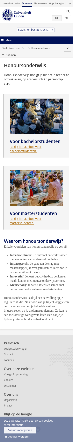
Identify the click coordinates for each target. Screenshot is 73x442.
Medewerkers (40, 3)
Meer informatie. (14, 425)
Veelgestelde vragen (15, 349)
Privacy (8, 405)
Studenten (27, 3)
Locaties (9, 360)
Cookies (8, 380)
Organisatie (10, 400)
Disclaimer (10, 386)
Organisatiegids (56, 3)
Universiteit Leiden (11, 3)
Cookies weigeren (19, 437)
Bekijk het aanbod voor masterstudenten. (25, 221)
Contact (8, 354)
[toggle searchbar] (68, 11)
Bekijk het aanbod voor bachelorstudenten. (25, 149)
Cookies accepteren (20, 430)
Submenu (11, 55)
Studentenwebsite (11, 48)
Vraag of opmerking (16, 374)
